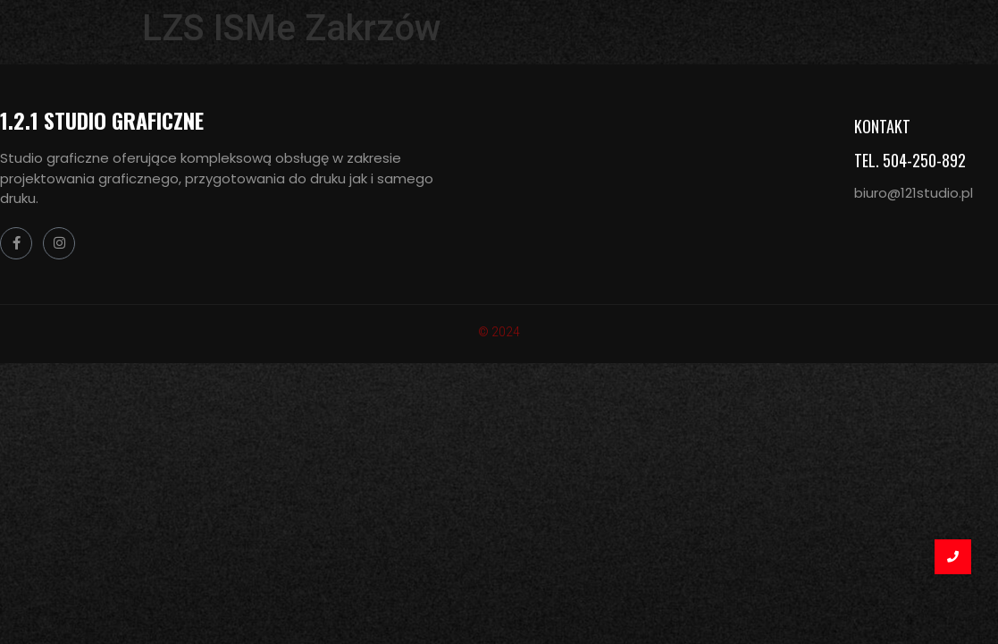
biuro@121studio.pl (913, 192)
